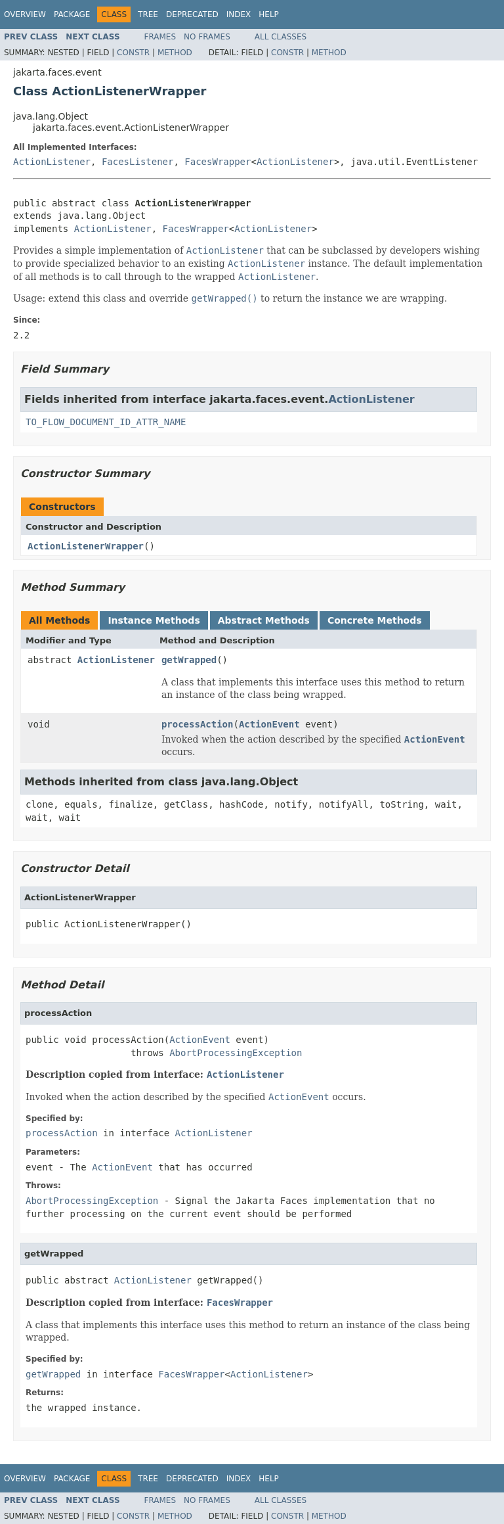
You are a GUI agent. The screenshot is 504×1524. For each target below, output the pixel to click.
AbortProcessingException (235, 1053)
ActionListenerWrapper (86, 546)
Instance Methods (154, 620)
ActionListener (52, 161)
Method (175, 52)
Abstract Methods (264, 620)
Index (238, 14)
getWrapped (189, 660)
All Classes (280, 36)
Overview (25, 14)
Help (269, 14)
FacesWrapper (217, 161)
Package (72, 14)
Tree (148, 14)
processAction (197, 724)
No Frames (207, 36)
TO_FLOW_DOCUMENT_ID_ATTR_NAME (106, 422)
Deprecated (192, 14)
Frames (160, 36)
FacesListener (138, 161)
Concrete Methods (374, 620)
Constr (133, 52)
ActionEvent (269, 724)
